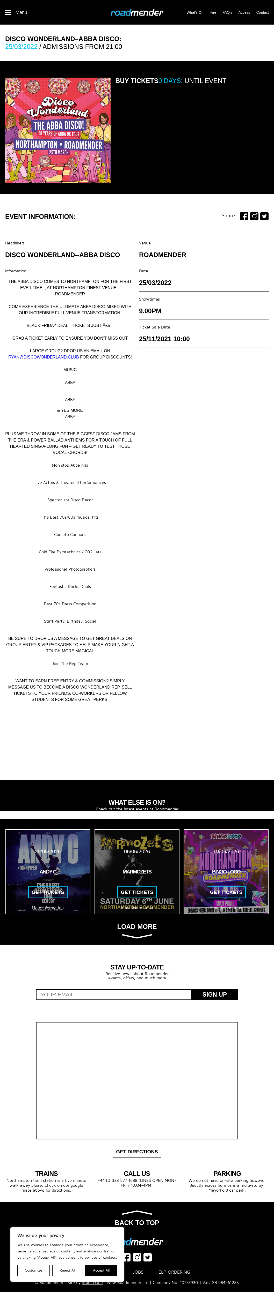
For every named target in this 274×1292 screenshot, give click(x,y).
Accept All (101, 1270)
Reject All (68, 1270)
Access (244, 12)
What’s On (194, 12)
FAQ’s (227, 12)
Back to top (137, 1218)
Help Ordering (172, 1272)
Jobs (138, 1272)
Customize (33, 1270)
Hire (213, 12)
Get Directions (137, 1151)
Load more (137, 930)
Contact (262, 12)
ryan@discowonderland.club (43, 357)
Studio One (92, 1282)
